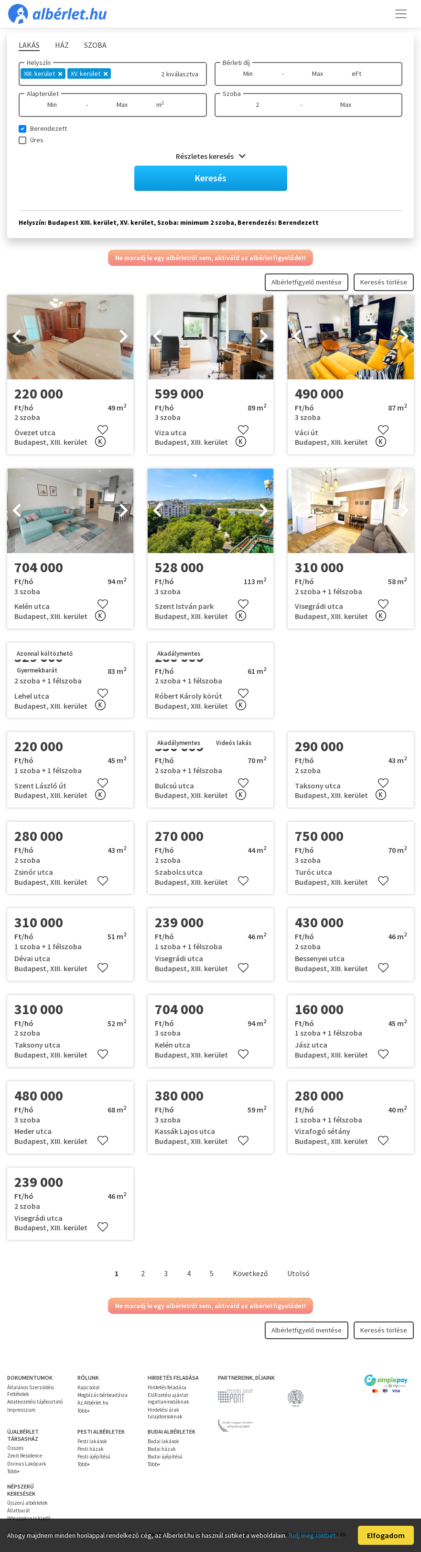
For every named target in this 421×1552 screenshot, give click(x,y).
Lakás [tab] (29, 45)
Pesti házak (90, 1449)
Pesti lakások (92, 1441)
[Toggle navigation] (401, 14)
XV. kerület (89, 73)
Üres (36, 140)
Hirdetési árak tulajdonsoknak (165, 1413)
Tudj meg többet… (315, 1535)
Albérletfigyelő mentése (306, 282)
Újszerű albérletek (27, 1503)
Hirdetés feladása (167, 1387)
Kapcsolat (88, 1387)
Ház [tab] (62, 45)
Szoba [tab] (95, 45)
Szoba (232, 93)
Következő (250, 1273)
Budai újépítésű (165, 1456)
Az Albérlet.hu (92, 1402)
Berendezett (48, 128)
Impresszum (21, 1409)
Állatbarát (18, 1510)
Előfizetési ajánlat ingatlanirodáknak (168, 1398)
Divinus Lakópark (26, 1463)
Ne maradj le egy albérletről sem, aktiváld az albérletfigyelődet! (210, 257)
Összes (15, 1448)
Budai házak (162, 1449)
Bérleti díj (236, 62)
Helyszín (39, 62)
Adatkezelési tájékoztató (35, 1401)
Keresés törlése (383, 282)
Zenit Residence (24, 1455)
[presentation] (17, 337)
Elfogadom (386, 1535)
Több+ (83, 1410)
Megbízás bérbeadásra (102, 1395)
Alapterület (43, 93)
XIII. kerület (43, 73)
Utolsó (298, 1273)
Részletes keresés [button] (211, 156)
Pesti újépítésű (93, 1456)
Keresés (210, 178)
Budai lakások (163, 1441)
